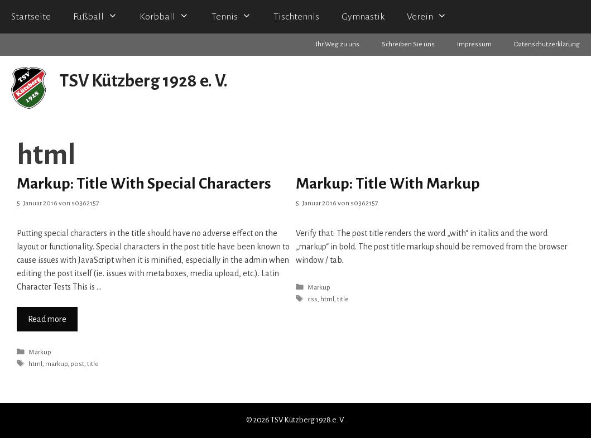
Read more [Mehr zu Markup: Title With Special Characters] (47, 319)
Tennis (237, 16)
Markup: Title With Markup (388, 183)
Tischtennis (296, 17)
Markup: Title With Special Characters (144, 183)
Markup (39, 352)
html (35, 364)
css (312, 299)
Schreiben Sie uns (408, 44)
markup (56, 364)
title (93, 364)
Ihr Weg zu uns (337, 44)
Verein (432, 16)
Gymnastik (363, 17)
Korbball (170, 16)
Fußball (100, 16)
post (77, 364)
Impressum (474, 44)
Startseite (31, 17)
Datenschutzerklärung (547, 44)
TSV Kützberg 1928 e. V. (144, 81)
